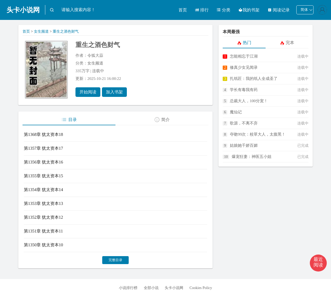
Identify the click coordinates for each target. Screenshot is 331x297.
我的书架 (249, 10)
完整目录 (115, 260)
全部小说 (151, 288)
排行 (202, 10)
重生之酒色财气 (66, 31)
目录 (69, 120)
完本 (287, 42)
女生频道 (41, 31)
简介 (162, 120)
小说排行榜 (128, 288)
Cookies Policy (201, 288)
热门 (244, 42)
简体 (304, 10)
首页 (182, 10)
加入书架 (114, 92)
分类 (223, 10)
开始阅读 (87, 92)
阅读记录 (278, 10)
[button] (318, 263)
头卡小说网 (23, 10)
